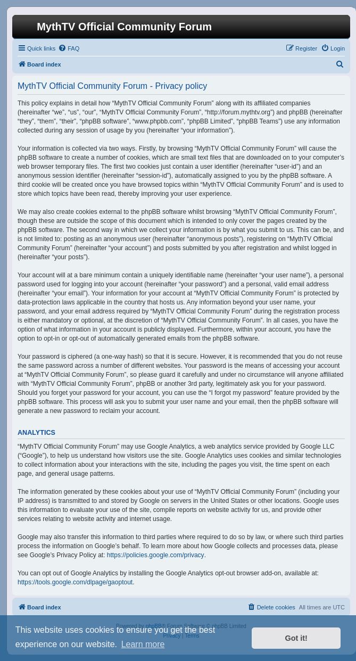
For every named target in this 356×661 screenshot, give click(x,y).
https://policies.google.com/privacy (155, 555)
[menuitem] (68, 48)
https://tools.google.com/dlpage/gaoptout (75, 582)
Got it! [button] (296, 638)
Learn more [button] (143, 644)
